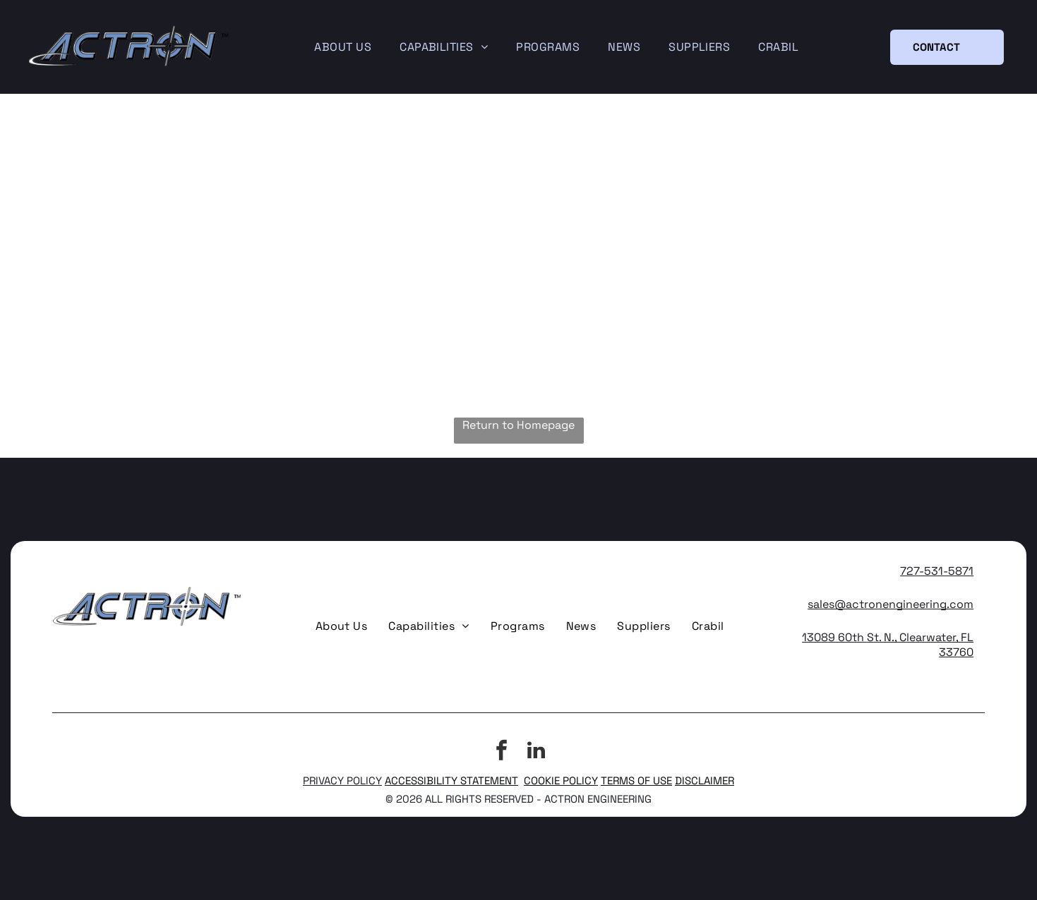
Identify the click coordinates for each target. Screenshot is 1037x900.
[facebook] (501, 752)
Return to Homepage (518, 425)
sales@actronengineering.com (890, 604)
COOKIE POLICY (561, 780)
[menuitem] (342, 46)
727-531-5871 (936, 571)
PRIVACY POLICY (342, 780)
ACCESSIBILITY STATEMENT (451, 780)
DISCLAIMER (704, 780)
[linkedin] (535, 752)
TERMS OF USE (636, 780)
